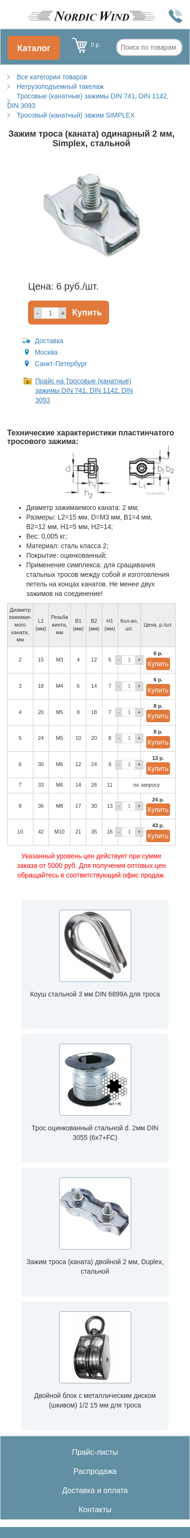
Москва (46, 352)
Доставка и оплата (95, 1490)
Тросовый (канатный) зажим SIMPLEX (76, 115)
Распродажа (95, 1471)
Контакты (95, 1510)
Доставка (49, 341)
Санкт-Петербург (61, 364)
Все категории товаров (52, 77)
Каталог (33, 48)
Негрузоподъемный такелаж (60, 86)
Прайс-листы (95, 1452)
